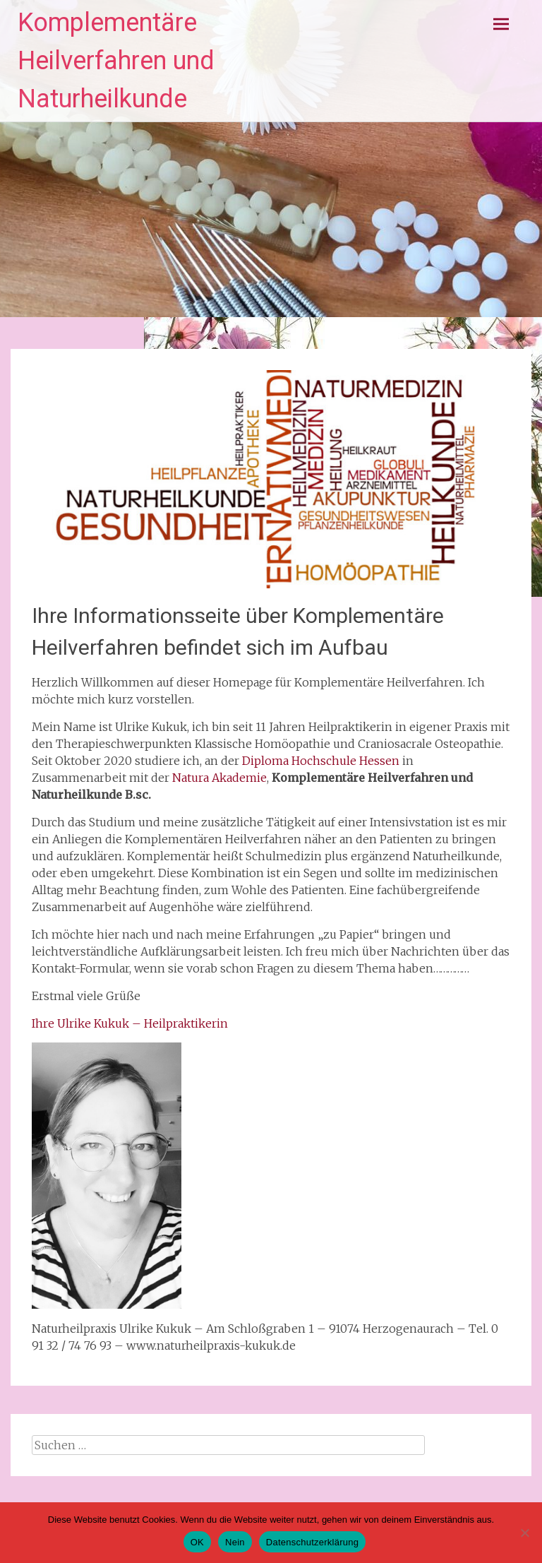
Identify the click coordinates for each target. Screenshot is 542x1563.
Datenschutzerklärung (312, 1542)
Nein (235, 1542)
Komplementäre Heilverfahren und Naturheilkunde (116, 61)
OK (197, 1542)
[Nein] (524, 1533)
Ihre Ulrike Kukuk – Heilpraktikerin (130, 1023)
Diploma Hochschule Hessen (320, 761)
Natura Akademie (219, 778)
